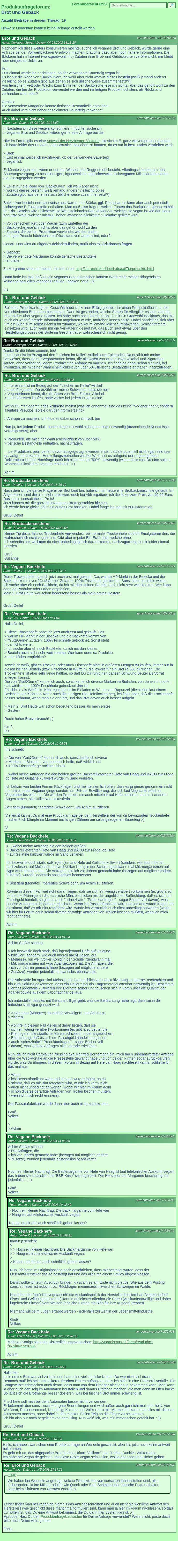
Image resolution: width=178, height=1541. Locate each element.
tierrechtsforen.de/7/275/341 (156, 566)
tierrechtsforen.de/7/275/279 (155, 297)
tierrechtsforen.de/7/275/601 (155, 1136)
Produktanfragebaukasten (61, 1516)
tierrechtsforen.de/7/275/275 (156, 38)
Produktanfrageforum (25, 7)
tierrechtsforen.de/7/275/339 (156, 480)
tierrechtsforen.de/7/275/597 (155, 1465)
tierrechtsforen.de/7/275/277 (156, 340)
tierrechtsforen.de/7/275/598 (155, 739)
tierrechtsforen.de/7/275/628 (155, 1331)
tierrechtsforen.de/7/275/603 (154, 1231)
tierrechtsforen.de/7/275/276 (156, 118)
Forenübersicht (85, 4)
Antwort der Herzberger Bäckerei (73, 141)
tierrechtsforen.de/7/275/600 (155, 932)
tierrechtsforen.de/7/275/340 (155, 523)
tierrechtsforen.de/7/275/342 (155, 613)
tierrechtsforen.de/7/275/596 (155, 1434)
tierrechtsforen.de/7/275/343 (156, 1362)
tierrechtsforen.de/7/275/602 (155, 1200)
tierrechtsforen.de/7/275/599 (155, 836)
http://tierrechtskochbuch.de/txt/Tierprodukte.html (115, 269)
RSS (103, 4)
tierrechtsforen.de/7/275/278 (155, 375)
